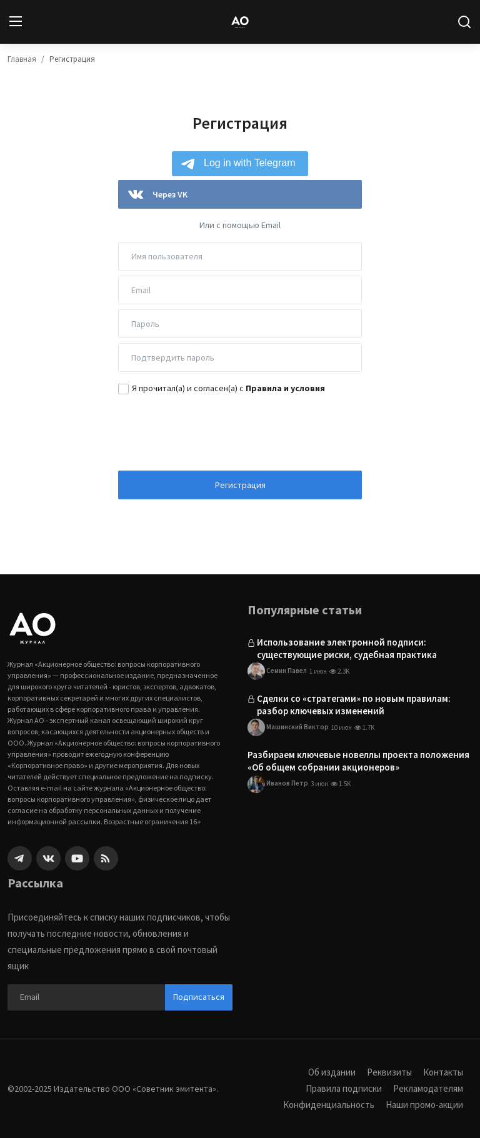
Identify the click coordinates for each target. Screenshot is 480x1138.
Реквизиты (389, 1072)
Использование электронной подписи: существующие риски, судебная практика (347, 648)
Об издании (332, 1072)
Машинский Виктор (288, 727)
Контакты (443, 1072)
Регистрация (240, 485)
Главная (22, 59)
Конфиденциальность (328, 1105)
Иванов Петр (278, 784)
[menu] (15, 22)
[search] (464, 22)
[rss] (106, 858)
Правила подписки (344, 1088)
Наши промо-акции (424, 1105)
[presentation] (240, 431)
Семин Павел (277, 671)
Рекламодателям (428, 1088)
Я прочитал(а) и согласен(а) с (228, 388)
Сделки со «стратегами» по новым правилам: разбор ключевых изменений (354, 704)
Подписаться (198, 996)
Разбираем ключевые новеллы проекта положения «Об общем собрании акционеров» (358, 761)
